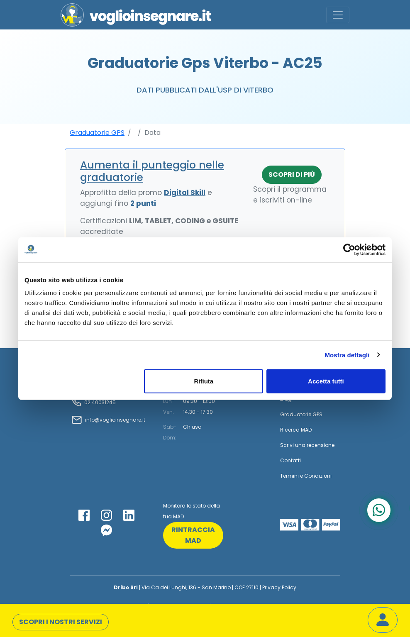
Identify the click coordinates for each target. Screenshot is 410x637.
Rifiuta (204, 381)
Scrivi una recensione (307, 445)
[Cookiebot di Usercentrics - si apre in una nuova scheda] (349, 249)
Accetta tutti (326, 381)
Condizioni (318, 475)
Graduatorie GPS (97, 132)
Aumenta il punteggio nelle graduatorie (152, 171)
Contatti (290, 460)
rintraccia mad (193, 535)
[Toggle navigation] (337, 15)
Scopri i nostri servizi (60, 622)
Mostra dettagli (347, 354)
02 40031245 (99, 402)
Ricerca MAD (296, 429)
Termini (289, 475)
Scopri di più (291, 174)
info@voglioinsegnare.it (115, 419)
